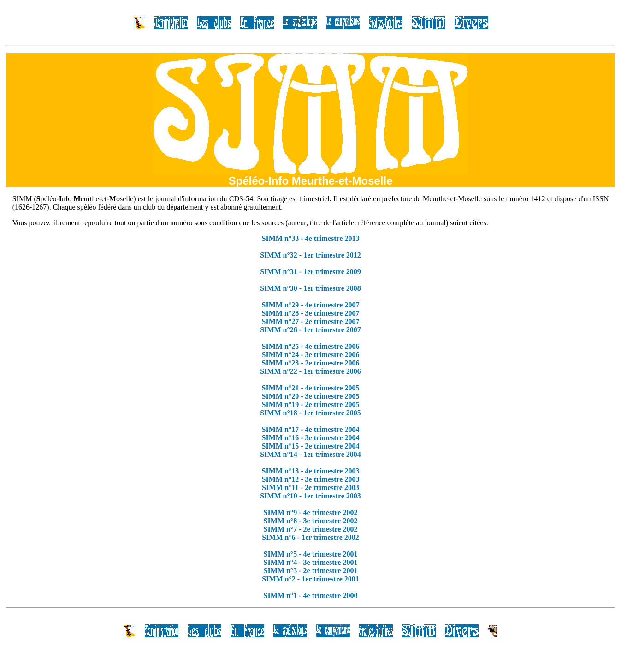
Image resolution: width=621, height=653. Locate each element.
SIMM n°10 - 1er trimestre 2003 (310, 496)
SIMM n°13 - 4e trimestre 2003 (311, 471)
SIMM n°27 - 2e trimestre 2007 (311, 321)
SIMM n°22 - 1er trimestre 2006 (310, 371)
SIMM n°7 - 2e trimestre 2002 (311, 529)
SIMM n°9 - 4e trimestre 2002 (311, 512)
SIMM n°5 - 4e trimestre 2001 (311, 554)
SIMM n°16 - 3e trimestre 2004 (311, 438)
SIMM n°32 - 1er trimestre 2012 (310, 255)
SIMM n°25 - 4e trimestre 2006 (311, 346)
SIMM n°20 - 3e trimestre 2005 (311, 396)
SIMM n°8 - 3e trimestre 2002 (311, 521)
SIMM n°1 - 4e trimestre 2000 (311, 595)
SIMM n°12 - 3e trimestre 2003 (311, 479)
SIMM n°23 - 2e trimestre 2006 (311, 363)
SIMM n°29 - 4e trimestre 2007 (311, 305)
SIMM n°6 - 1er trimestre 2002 (310, 537)
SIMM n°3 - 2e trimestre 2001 (311, 571)
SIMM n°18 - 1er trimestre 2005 (310, 413)
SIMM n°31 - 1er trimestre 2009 (310, 272)
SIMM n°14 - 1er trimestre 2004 (310, 454)
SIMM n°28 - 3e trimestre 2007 (311, 313)
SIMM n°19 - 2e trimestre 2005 (311, 404)
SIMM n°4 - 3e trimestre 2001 (311, 562)
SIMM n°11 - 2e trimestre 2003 (310, 487)
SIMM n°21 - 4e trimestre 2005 (311, 388)
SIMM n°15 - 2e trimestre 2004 (311, 446)
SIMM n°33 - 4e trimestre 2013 (311, 238)
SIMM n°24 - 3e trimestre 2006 (311, 355)
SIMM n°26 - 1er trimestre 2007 (310, 330)
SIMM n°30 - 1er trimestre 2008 (310, 288)
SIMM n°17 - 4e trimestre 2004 (311, 429)
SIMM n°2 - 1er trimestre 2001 (310, 579)
